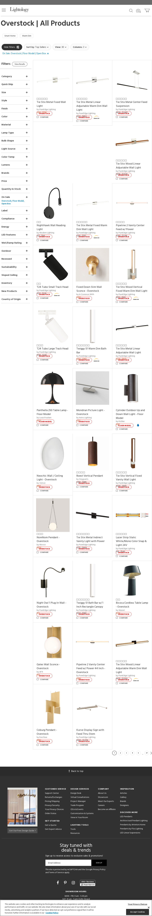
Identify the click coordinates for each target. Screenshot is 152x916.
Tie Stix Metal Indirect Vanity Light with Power (94, 528)
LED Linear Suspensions (130, 815)
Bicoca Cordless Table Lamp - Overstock (130, 592)
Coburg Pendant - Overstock (53, 715)
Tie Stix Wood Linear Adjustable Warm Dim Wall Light (130, 653)
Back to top (76, 754)
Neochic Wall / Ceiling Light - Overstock (56, 468)
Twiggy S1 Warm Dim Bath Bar (95, 345)
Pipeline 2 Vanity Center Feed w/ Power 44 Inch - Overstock (94, 653)
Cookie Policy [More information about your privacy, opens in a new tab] (52, 913)
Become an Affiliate (107, 792)
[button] (3, 10)
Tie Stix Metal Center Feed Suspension (130, 103)
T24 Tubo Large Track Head (55, 345)
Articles (123, 776)
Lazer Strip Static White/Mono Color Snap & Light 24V (132, 530)
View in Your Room (79, 800)
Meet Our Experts (106, 784)
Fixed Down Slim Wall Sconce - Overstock (93, 282)
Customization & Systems (82, 796)
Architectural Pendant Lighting (134, 803)
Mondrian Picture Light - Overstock (94, 405)
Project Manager (78, 784)
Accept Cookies (137, 911)
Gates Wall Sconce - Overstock (54, 651)
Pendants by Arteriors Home (132, 807)
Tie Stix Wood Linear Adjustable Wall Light (130, 162)
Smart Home (11, 36)
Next (151, 735)
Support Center (52, 776)
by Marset (122, 597)
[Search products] (131, 10)
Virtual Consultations (80, 780)
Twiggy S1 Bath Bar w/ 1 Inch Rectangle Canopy (93, 592)
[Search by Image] (138, 10)
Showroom (103, 780)
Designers (124, 788)
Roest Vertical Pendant (93, 466)
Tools (73, 812)
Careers (101, 788)
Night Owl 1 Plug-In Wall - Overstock (57, 592)
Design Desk (76, 776)
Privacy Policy (99, 852)
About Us (102, 776)
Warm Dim (29, 36)
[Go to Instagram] (74, 866)
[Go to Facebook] (58, 866)
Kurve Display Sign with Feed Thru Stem (94, 715)
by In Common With (89, 287)
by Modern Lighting (51, 227)
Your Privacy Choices (54, 792)
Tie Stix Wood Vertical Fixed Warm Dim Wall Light (131, 284)
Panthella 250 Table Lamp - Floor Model (57, 405)
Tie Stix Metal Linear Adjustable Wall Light (130, 345)
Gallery (123, 780)
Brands (123, 784)
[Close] (148, 907)
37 (147, 736)
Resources (75, 816)
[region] (76, 908)
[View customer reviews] (87, 866)
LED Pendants (126, 799)
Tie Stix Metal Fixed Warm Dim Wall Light (92, 222)
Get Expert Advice (53, 812)
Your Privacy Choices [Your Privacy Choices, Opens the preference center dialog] (137, 904)
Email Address (54, 845)
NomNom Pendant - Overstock (54, 528)
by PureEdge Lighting (52, 108)
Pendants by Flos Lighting (131, 811)
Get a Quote (50, 808)
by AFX (46, 656)
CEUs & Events (77, 792)
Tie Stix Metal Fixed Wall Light (57, 103)
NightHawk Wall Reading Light (57, 222)
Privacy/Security (52, 788)
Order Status (50, 796)
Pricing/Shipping (52, 784)
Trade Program (77, 788)
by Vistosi (47, 474)
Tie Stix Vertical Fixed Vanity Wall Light (131, 468)
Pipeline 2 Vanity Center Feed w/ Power (132, 222)
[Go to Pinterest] (66, 866)
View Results (26, 65)
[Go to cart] (147, 9)
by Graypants (86, 470)
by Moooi (47, 533)
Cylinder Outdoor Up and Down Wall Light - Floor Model (132, 407)
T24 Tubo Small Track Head (55, 282)
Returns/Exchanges (53, 780)
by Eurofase (48, 720)
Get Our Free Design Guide (22, 812)
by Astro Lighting (88, 410)
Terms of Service (56, 855)
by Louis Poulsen (50, 410)
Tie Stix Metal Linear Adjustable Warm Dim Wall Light (92, 105)
